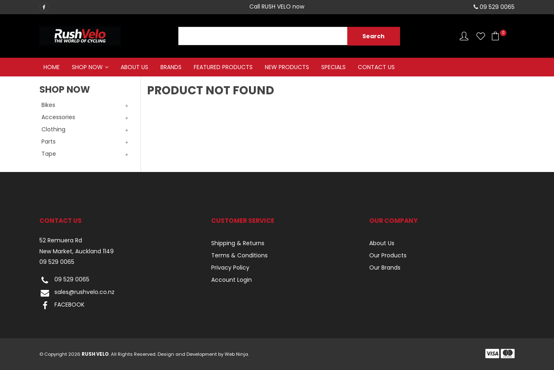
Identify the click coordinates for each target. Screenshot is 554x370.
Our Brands (384, 267)
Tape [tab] (48, 154)
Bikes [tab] (48, 105)
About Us (134, 67)
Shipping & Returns (237, 243)
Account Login (231, 280)
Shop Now (87, 67)
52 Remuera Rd (60, 240)
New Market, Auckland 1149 (76, 251)
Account (464, 36)
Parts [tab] (48, 141)
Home (51, 67)
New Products (287, 67)
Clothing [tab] (53, 129)
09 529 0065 (56, 262)
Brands (171, 67)
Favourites (480, 36)
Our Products (388, 255)
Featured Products (223, 67)
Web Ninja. (237, 354)
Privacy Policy (230, 267)
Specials (333, 67)
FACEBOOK (61, 305)
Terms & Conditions (239, 255)
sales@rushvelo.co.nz (77, 293)
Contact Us (376, 67)
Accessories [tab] (58, 117)
